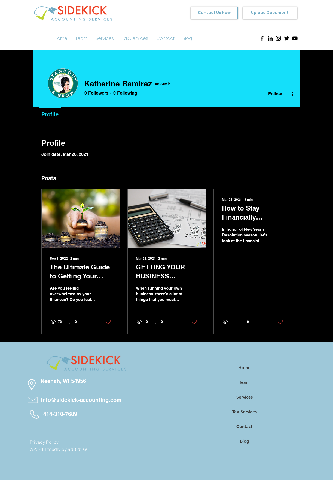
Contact (244, 426)
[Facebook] (262, 38)
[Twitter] (286, 38)
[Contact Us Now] (214, 13)
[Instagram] (278, 38)
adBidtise (77, 449)
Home (244, 367)
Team (244, 382)
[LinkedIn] (270, 38)
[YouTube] (294, 38)
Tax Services (244, 411)
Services (244, 397)
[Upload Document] (270, 13)
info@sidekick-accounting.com (81, 400)
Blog (244, 441)
